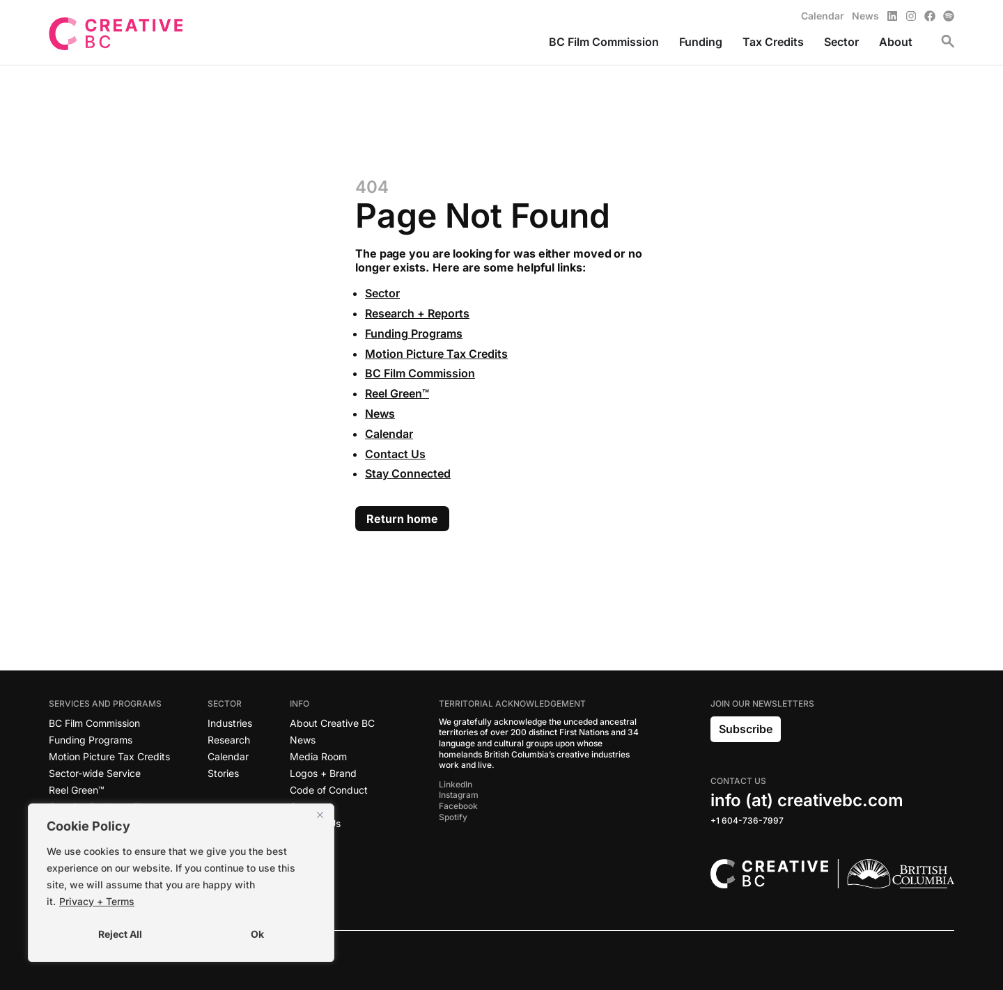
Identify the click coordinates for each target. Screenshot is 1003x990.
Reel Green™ (397, 393)
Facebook (458, 806)
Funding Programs (413, 333)
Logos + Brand (323, 773)
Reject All (120, 934)
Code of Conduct (329, 790)
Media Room (318, 756)
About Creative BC (332, 723)
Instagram (459, 794)
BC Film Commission (420, 373)
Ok (257, 934)
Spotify (453, 817)
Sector (382, 293)
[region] (181, 882)
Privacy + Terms (96, 901)
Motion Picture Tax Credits (436, 354)
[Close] (319, 815)
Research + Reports (417, 313)
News (380, 414)
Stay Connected (408, 473)
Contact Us (395, 454)
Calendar (389, 434)
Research (229, 740)
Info (303, 703)
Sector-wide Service (95, 773)
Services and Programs (109, 703)
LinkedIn (455, 784)
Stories (223, 773)
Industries (230, 723)
